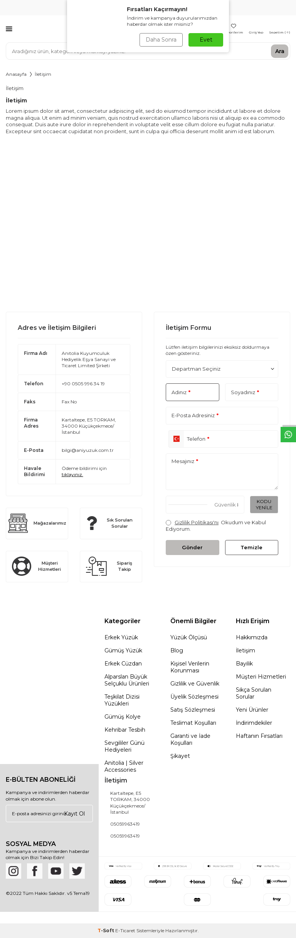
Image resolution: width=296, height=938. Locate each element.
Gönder (192, 547)
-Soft (106, 930)
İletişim (245, 650)
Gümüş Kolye (122, 716)
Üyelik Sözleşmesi (194, 696)
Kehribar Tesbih (124, 729)
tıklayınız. (72, 474)
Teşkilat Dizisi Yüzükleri (122, 700)
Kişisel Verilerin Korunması (189, 667)
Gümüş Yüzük (123, 650)
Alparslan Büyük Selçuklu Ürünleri (126, 680)
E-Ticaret (125, 930)
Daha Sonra (161, 39)
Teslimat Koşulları (193, 722)
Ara (279, 50)
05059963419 (125, 824)
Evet (206, 39)
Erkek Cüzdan (123, 663)
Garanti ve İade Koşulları (190, 739)
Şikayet (180, 755)
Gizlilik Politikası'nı (197, 522)
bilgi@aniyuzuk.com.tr (88, 450)
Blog (176, 650)
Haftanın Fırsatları (259, 735)
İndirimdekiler (254, 722)
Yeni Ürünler (252, 709)
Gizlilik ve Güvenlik (194, 683)
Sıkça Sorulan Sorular (253, 693)
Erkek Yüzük (121, 637)
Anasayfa (16, 74)
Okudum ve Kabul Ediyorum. (216, 525)
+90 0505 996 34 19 (83, 383)
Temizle (251, 547)
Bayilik (244, 663)
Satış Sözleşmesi (192, 709)
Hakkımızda (251, 637)
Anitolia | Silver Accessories (123, 766)
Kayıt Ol (74, 813)
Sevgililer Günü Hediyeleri (124, 746)
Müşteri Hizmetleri (261, 676)
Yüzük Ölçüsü (188, 637)
